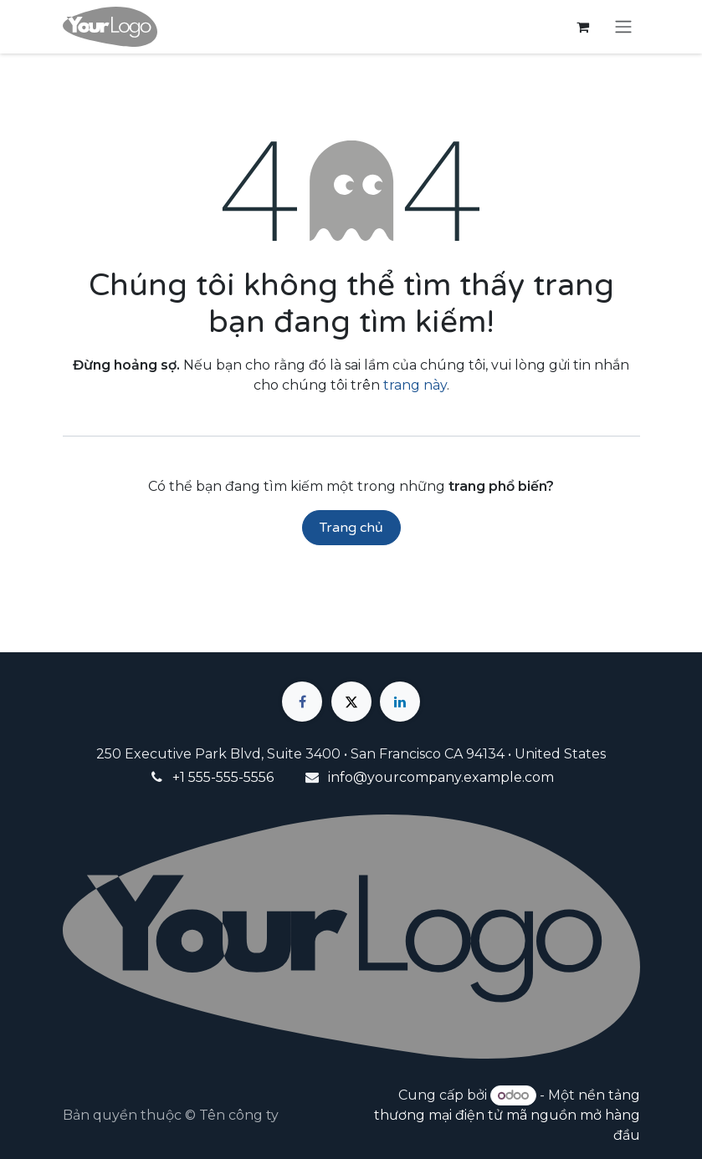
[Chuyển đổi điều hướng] (623, 27)
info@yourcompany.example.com (441, 777)
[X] (351, 702)
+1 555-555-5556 (223, 777)
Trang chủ (351, 527)
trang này (415, 385)
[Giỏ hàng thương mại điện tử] (583, 26)
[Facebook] (302, 702)
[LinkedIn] (400, 702)
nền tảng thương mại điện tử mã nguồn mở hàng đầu (507, 1115)
